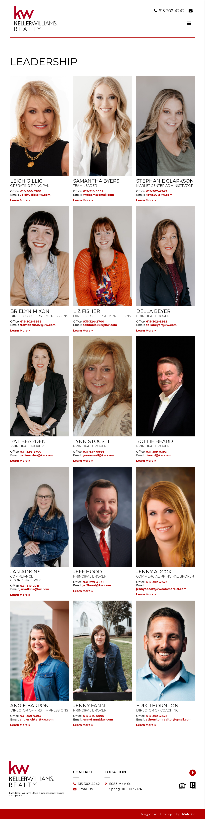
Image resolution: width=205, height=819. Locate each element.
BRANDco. (188, 814)
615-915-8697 (93, 191)
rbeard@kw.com (158, 455)
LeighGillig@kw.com (35, 195)
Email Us (83, 789)
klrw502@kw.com (159, 195)
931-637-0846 (93, 451)
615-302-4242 (170, 10)
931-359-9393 (156, 451)
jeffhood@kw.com (96, 585)
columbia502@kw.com (99, 325)
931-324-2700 (93, 321)
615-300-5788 (30, 191)
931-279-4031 (93, 582)
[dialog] (189, 23)
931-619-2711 (29, 586)
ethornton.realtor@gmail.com (168, 719)
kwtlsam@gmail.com (98, 195)
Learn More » (20, 200)
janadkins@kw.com (34, 589)
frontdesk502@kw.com (37, 325)
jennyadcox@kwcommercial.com (161, 589)
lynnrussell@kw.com (98, 455)
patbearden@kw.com (36, 455)
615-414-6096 (93, 716)
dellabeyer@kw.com (161, 325)
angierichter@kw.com (36, 719)
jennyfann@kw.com (97, 719)
